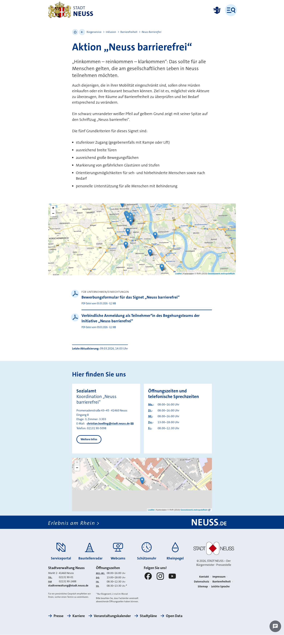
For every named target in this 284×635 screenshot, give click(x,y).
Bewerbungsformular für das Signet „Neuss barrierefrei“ (131, 297)
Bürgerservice (94, 32)
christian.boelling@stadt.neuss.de (108, 423)
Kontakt (204, 577)
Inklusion (111, 32)
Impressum (218, 577)
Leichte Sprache (220, 586)
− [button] (53, 213)
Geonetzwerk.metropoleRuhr (221, 273)
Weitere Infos (89, 439)
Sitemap (203, 586)
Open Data (174, 616)
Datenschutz (201, 581)
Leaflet (178, 273)
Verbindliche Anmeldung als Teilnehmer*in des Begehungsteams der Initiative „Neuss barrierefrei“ (141, 318)
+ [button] (53, 208)
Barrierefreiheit (128, 32)
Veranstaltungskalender (112, 616)
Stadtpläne (148, 616)
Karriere (78, 616)
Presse (58, 616)
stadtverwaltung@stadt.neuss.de (68, 586)
